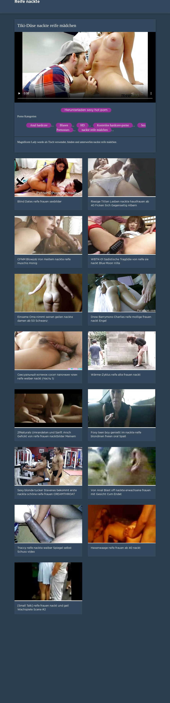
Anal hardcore (38, 125)
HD (82, 125)
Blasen (64, 125)
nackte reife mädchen (95, 129)
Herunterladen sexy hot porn (86, 110)
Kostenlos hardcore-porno (113, 125)
